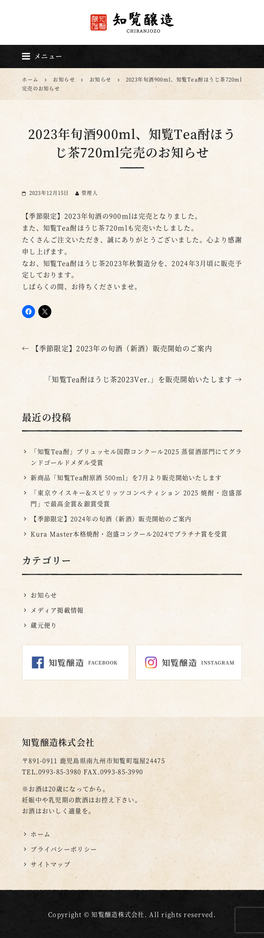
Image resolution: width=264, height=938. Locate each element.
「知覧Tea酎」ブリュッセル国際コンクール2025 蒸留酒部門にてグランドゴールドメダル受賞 (136, 457)
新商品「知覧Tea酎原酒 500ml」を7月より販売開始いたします (126, 477)
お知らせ (44, 595)
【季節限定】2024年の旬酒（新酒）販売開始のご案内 (111, 518)
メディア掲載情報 (57, 610)
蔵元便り (44, 625)
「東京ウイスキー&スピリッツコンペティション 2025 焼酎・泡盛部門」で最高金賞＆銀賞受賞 (136, 498)
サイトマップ (50, 864)
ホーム (41, 834)
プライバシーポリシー (64, 849)
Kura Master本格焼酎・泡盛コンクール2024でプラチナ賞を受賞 (129, 533)
